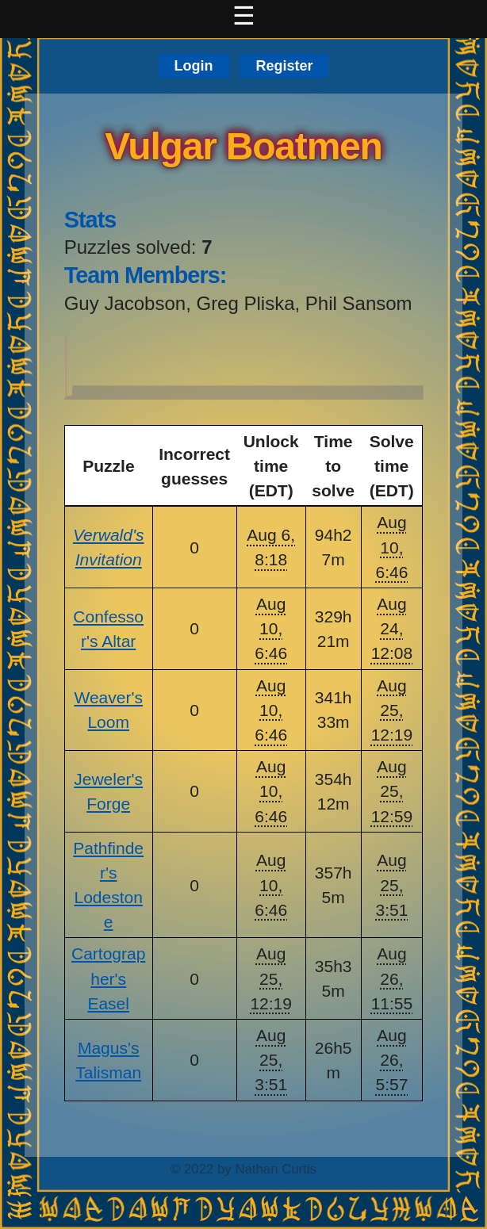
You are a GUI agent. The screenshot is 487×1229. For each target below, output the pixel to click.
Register (284, 66)
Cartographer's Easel (108, 978)
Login (193, 66)
